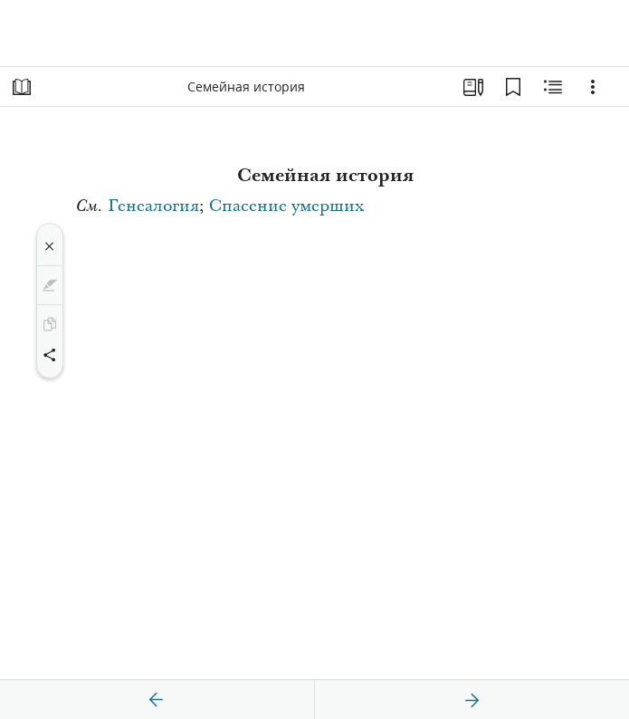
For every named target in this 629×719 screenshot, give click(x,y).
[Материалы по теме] (553, 87)
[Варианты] (593, 87)
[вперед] (471, 699)
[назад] (156, 699)
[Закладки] (513, 87)
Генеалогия (153, 206)
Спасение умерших (286, 206)
